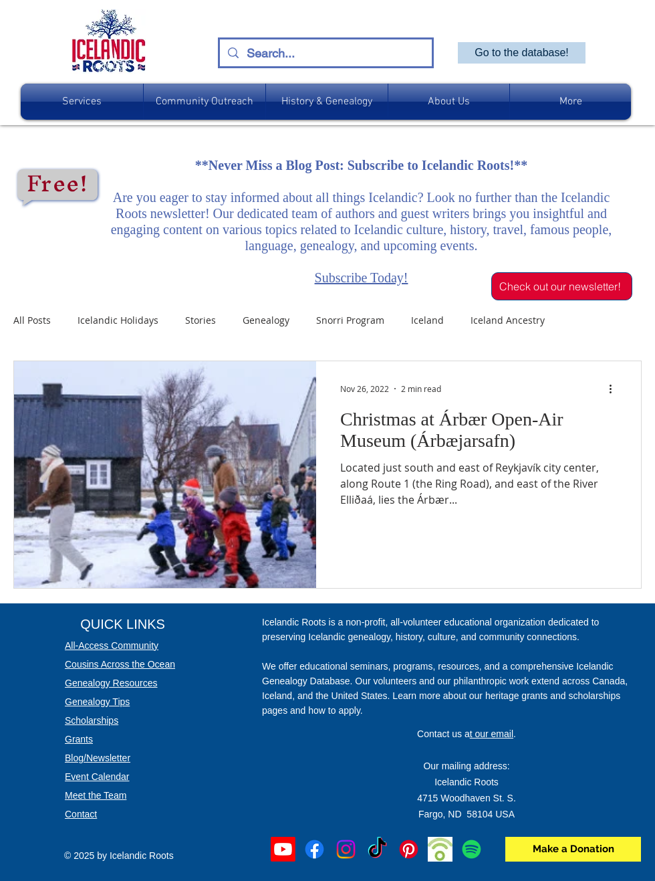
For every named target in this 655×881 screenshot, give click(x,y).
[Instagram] (346, 849)
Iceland (427, 320)
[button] (82, 102)
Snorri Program (350, 320)
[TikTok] (377, 849)
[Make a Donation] (573, 849)
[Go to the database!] (521, 53)
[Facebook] (314, 849)
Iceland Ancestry (508, 320)
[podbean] (440, 849)
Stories (200, 320)
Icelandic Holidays (118, 320)
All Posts (32, 320)
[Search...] (325, 53)
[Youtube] (283, 849)
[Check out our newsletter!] (561, 286)
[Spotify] (471, 849)
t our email (491, 733)
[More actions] (615, 389)
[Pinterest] (408, 849)
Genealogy (266, 320)
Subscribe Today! (361, 277)
